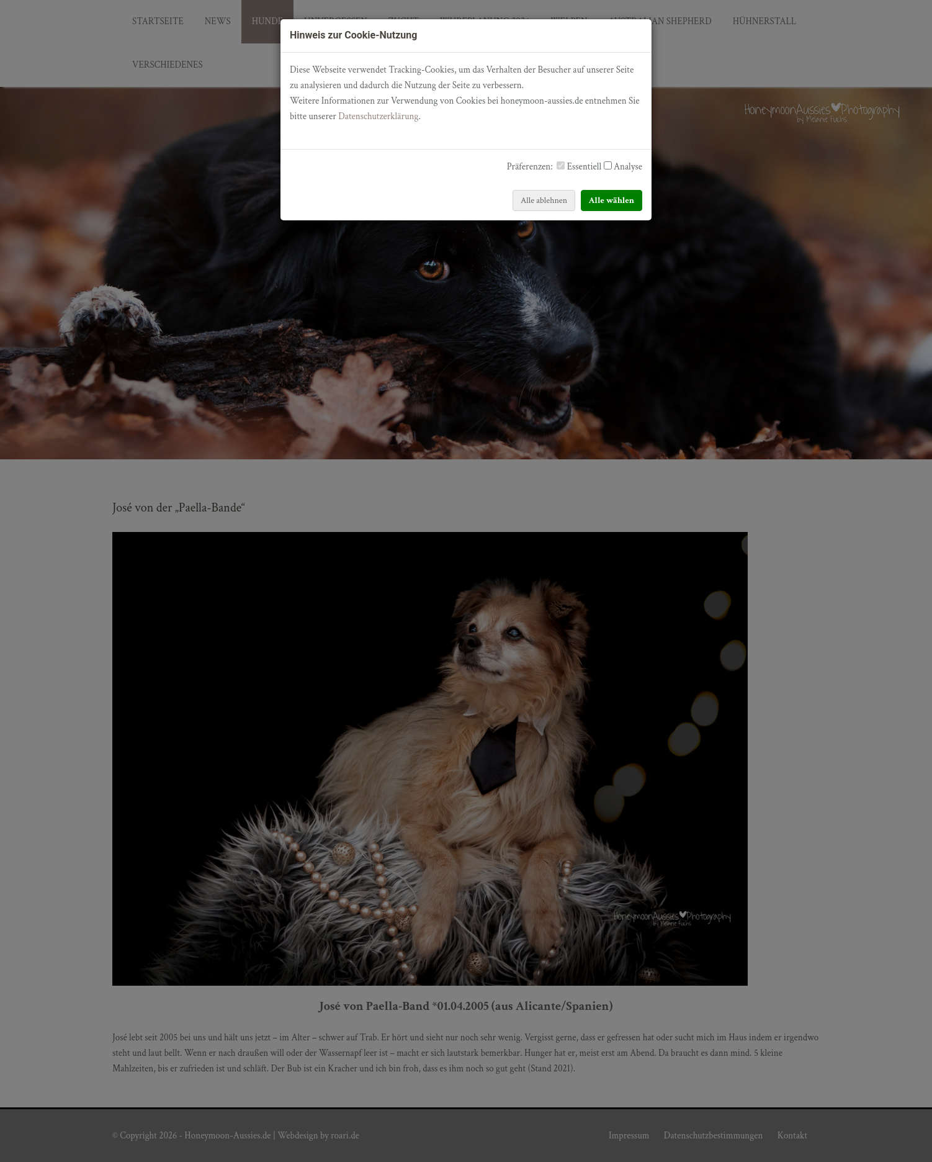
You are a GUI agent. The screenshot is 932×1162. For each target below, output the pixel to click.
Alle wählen (612, 200)
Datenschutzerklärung (378, 116)
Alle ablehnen (544, 200)
